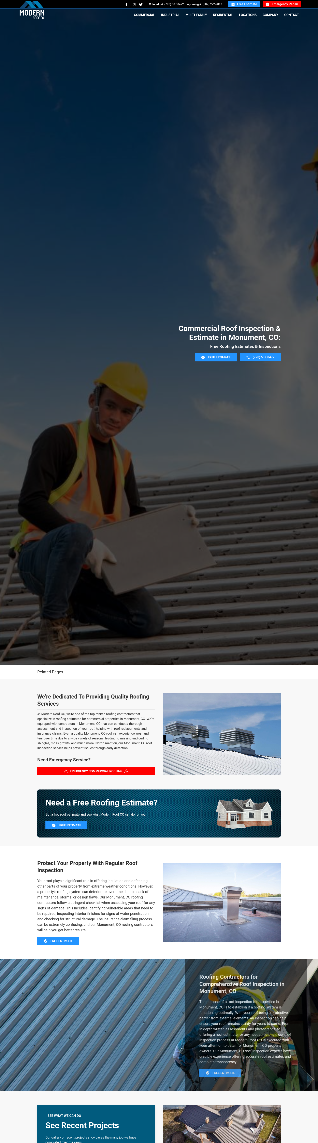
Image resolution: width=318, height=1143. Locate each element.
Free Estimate (244, 4)
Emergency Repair (282, 4)
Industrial (170, 15)
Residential (223, 15)
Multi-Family (196, 15)
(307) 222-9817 (212, 4)
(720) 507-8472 (174, 4)
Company (270, 15)
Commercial (144, 15)
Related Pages (50, 692)
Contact (291, 15)
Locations (248, 15)
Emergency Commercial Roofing (96, 791)
